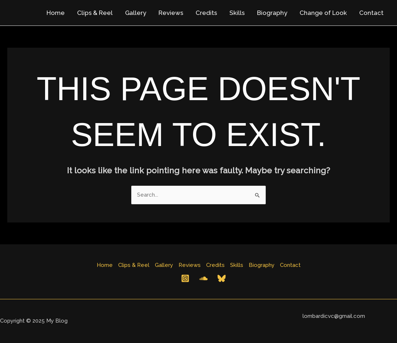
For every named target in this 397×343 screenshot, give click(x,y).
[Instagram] (185, 278)
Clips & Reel (95, 12)
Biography (272, 12)
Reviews (171, 12)
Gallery (135, 12)
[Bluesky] (221, 278)
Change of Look (323, 12)
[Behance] (203, 278)
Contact (371, 12)
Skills (237, 12)
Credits (206, 12)
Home (56, 12)
